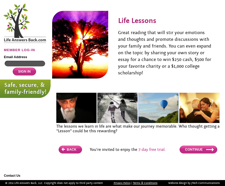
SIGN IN (24, 71)
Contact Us (12, 175)
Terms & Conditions (145, 183)
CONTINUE (194, 149)
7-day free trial (151, 149)
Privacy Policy (122, 183)
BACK (72, 149)
